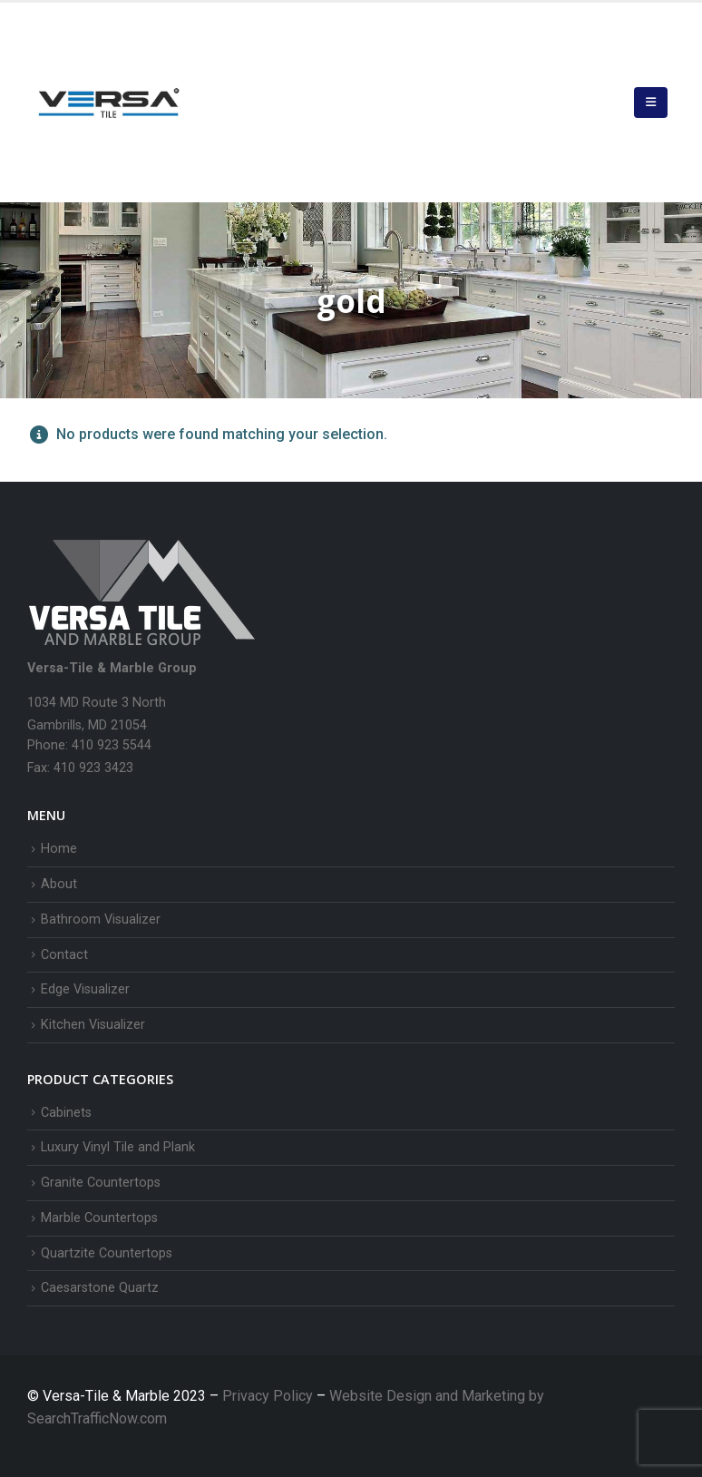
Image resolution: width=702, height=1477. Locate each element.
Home (59, 848)
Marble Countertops (99, 1218)
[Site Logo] (108, 102)
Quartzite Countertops (106, 1253)
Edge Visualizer (85, 989)
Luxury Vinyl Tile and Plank (118, 1147)
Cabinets (66, 1112)
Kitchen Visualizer (93, 1024)
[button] (651, 102)
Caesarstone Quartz (100, 1288)
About (59, 884)
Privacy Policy (269, 1395)
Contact (64, 955)
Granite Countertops (101, 1182)
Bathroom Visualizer (101, 919)
